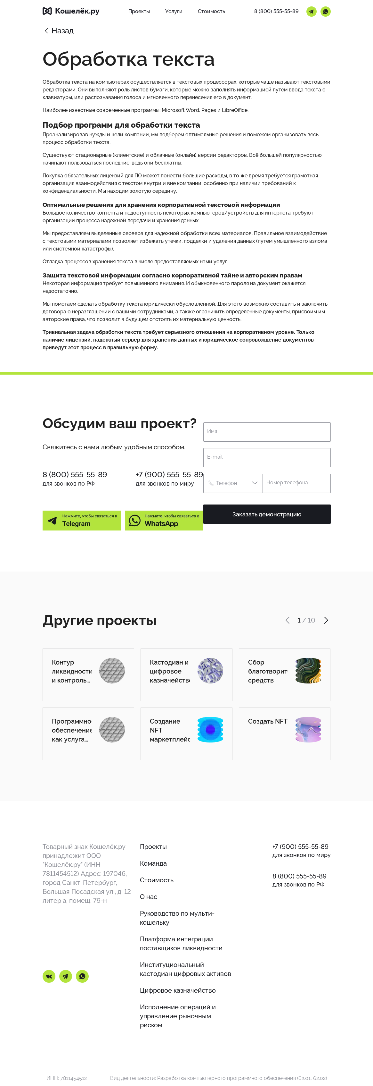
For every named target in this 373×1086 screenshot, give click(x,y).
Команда (153, 863)
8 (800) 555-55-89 (276, 11)
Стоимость (157, 880)
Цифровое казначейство (178, 990)
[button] (233, 483)
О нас (148, 897)
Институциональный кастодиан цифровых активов (185, 969)
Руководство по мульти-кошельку (177, 918)
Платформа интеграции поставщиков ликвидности (181, 943)
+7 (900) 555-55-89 (169, 474)
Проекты (153, 847)
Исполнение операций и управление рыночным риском (178, 1016)
